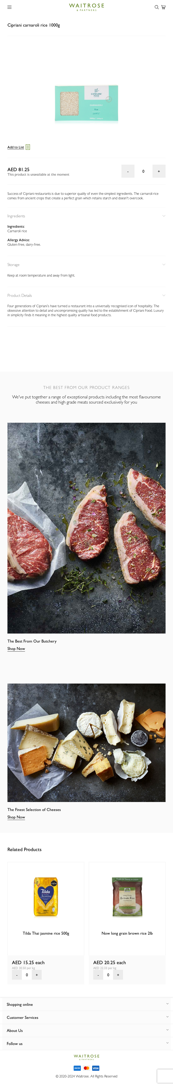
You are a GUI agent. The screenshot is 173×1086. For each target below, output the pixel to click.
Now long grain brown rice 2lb (127, 933)
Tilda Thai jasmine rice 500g (46, 933)
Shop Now (16, 648)
